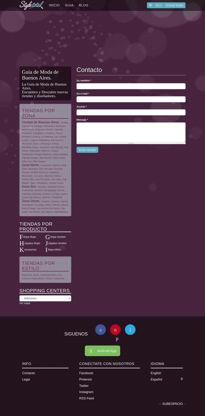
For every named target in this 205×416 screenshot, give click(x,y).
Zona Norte (30, 165)
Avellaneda (27, 190)
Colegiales (38, 133)
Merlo (48, 204)
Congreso (50, 133)
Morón (65, 204)
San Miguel (47, 212)
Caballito (58, 129)
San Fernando (42, 179)
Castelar (45, 201)
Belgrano (40, 129)
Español (167, 379)
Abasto (64, 122)
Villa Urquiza (39, 161)
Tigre (32, 183)
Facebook (86, 373)
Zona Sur (29, 186)
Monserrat (27, 143)
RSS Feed (86, 398)
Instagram (86, 392)
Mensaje (82, 119)
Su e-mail (83, 93)
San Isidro (56, 179)
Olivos (25, 179)
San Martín (34, 212)
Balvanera (49, 126)
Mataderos (44, 140)
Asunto (82, 106)
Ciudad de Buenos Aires (40, 122)
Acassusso (46, 165)
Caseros (55, 201)
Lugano (34, 140)
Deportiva (27, 275)
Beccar (56, 165)
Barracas (60, 126)
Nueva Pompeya (42, 143)
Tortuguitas (42, 183)
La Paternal (47, 136)
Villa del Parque (30, 158)
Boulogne (33, 168)
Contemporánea (48, 275)
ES (159, 5)
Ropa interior (37, 278)
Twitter (84, 386)
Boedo (49, 129)
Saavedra (44, 147)
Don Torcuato (46, 168)
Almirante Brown (55, 186)
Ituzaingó (39, 204)
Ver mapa (24, 303)
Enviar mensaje (87, 149)
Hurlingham (28, 204)
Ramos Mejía (29, 208)
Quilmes (46, 197)
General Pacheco (39, 172)
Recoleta (26, 147)
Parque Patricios (42, 154)
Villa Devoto (45, 158)
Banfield (38, 190)
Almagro (38, 126)
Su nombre (84, 80)
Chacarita (27, 133)
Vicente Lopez (56, 183)
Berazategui (50, 190)
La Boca (35, 136)
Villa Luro (26, 161)
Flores (59, 133)
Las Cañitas (60, 136)
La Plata (55, 194)
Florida (25, 172)
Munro (57, 176)
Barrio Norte (28, 129)
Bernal (61, 190)
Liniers (25, 140)
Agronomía (27, 126)
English (156, 373)
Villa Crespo (59, 158)
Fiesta (49, 278)
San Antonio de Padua (48, 208)
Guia (69, 5)
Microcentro (57, 140)
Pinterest (85, 379)
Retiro (35, 147)
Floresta (26, 136)
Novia (36, 275)
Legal (26, 379)
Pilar (32, 179)
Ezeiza (46, 194)
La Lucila (38, 176)
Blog (83, 5)
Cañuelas (37, 194)
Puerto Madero (60, 154)
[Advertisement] (105, 39)
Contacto (28, 373)
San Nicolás (57, 147)
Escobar (58, 168)
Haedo (64, 201)
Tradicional (58, 278)
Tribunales (34, 150)
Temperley (56, 197)
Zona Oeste (30, 201)
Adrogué (41, 186)
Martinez (48, 176)
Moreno (56, 204)
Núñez (55, 143)
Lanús (64, 194)
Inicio (54, 5)
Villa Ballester (61, 212)
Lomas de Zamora (31, 197)
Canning (26, 194)
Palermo (45, 150)
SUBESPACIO (172, 404)
